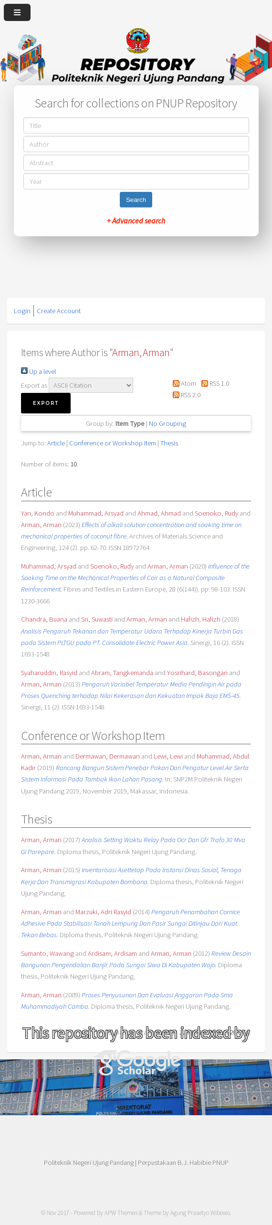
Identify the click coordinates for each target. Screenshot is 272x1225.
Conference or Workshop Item (112, 443)
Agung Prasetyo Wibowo (200, 1213)
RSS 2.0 (184, 395)
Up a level (38, 371)
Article (56, 443)
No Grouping (167, 423)
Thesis (169, 443)
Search (136, 199)
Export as (34, 385)
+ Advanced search (136, 220)
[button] (46, 403)
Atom (182, 383)
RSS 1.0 (213, 383)
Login (22, 310)
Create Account (59, 310)
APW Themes (121, 1213)
